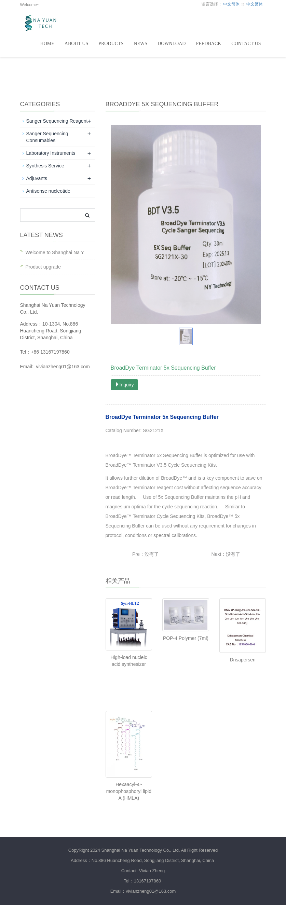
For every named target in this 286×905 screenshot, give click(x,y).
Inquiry (124, 384)
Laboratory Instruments (51, 153)
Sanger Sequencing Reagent (57, 121)
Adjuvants (36, 178)
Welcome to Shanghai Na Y (55, 252)
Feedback (208, 43)
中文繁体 (254, 4)
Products (110, 43)
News (140, 43)
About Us (76, 43)
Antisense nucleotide (48, 191)
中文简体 (231, 4)
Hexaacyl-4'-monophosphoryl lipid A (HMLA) (128, 791)
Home (47, 43)
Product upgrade (43, 267)
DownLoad (172, 43)
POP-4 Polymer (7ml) (185, 638)
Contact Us (246, 43)
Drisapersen (242, 659)
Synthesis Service (45, 165)
